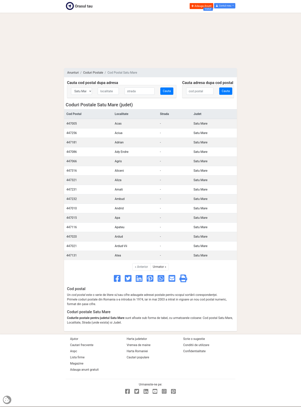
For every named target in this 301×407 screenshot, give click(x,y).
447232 (71, 199)
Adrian (119, 142)
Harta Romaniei (137, 351)
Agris (118, 161)
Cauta (167, 91)
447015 (71, 218)
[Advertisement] (150, 40)
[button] (224, 6)
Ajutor (74, 339)
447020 (71, 236)
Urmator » (159, 267)
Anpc (73, 351)
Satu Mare (201, 123)
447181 (71, 142)
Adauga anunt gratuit (84, 369)
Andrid (119, 208)
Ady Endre (122, 152)
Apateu (120, 227)
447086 (71, 152)
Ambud (120, 199)
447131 (71, 255)
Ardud (119, 236)
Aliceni (119, 170)
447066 (71, 161)
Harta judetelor (137, 339)
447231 (71, 189)
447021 (71, 246)
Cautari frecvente (81, 345)
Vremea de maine (138, 345)
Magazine (77, 363)
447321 (71, 180)
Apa (117, 218)
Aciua (118, 133)
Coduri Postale (93, 72)
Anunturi (73, 72)
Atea (118, 255)
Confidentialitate (194, 351)
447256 (71, 133)
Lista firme (77, 357)
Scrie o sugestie (194, 339)
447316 (71, 170)
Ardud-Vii (121, 246)
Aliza (118, 180)
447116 (71, 227)
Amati (119, 189)
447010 (71, 208)
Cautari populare (138, 357)
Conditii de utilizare (196, 345)
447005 (71, 123)
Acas (118, 123)
